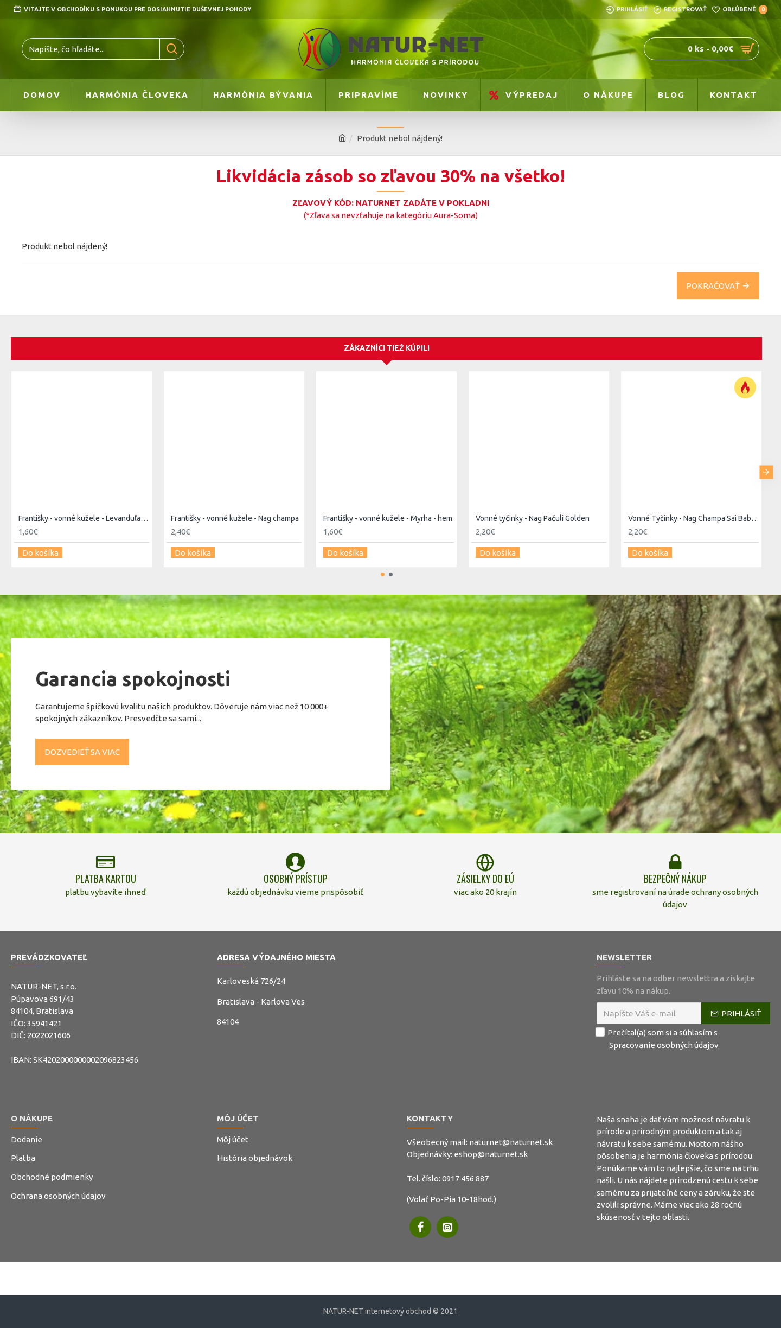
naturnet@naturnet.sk (511, 1142)
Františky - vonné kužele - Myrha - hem (387, 513)
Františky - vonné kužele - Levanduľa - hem (83, 513)
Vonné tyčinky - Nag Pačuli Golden (533, 513)
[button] (766, 465)
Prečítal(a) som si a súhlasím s (658, 1039)
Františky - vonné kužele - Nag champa (235, 513)
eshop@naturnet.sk (491, 1154)
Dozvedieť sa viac (82, 742)
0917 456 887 (465, 1178)
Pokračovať (712, 285)
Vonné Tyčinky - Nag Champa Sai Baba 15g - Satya (693, 513)
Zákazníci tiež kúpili (387, 343)
